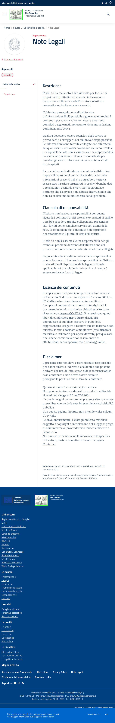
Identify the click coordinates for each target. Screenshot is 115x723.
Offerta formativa (10, 652)
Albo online (7, 641)
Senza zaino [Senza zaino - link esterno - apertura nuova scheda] (7, 548)
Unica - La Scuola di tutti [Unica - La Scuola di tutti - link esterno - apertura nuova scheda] (13, 526)
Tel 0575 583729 (26, 695)
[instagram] (19, 683)
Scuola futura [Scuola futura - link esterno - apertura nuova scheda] (8, 559)
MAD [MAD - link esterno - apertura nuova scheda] (3, 523)
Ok (106, 714)
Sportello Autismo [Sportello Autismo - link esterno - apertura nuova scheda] (10, 555)
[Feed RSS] (23, 683)
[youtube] (15, 683)
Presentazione (8, 577)
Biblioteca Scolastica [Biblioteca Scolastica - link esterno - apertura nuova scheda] (11, 562)
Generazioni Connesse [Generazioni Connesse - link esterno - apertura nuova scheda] (12, 551)
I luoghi (5, 580)
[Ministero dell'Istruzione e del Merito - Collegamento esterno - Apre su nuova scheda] (17, 3)
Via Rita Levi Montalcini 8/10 (43, 692)
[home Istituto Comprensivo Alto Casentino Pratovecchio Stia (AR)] (27, 14)
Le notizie (6, 627)
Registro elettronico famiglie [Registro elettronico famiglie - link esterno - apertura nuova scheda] (15, 519)
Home (7, 27)
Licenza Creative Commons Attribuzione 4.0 (70, 478)
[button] (19, 84)
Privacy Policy (60, 672)
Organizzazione (9, 595)
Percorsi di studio (9, 616)
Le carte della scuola (34, 27)
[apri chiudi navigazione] (5, 14)
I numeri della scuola (11, 587)
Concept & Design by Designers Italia (94, 707)
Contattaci (49, 444)
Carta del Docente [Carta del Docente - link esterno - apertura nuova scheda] (10, 533)
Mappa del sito (10, 665)
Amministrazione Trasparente (16, 672)
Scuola (16, 27)
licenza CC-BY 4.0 (71, 313)
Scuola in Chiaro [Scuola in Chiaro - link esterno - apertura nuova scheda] (9, 530)
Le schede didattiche (11, 655)
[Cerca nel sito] (108, 14)
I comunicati (7, 630)
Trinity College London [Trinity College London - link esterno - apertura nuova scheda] (12, 566)
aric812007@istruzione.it (52, 695)
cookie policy (48, 716)
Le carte (7, 74)
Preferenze (94, 714)
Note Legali (77, 672)
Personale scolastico (11, 612)
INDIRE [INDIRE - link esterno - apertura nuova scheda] (5, 544)
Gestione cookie (43, 677)
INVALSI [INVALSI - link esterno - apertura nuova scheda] (5, 541)
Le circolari (6, 634)
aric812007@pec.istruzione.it (83, 695)
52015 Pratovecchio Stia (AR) (71, 692)
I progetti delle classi (11, 659)
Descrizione (9, 94)
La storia (5, 598)
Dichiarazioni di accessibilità (16, 677)
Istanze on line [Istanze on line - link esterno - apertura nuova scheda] (8, 537)
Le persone (6, 584)
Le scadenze (7, 637)
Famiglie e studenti (10, 609)
